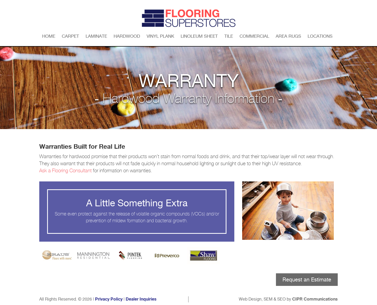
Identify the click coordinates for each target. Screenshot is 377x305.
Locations (320, 36)
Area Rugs (288, 36)
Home (48, 36)
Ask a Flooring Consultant (65, 170)
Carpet (70, 36)
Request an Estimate (306, 279)
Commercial (254, 36)
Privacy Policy (109, 299)
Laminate (96, 36)
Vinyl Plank (160, 36)
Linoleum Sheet (199, 36)
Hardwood (127, 36)
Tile (228, 36)
